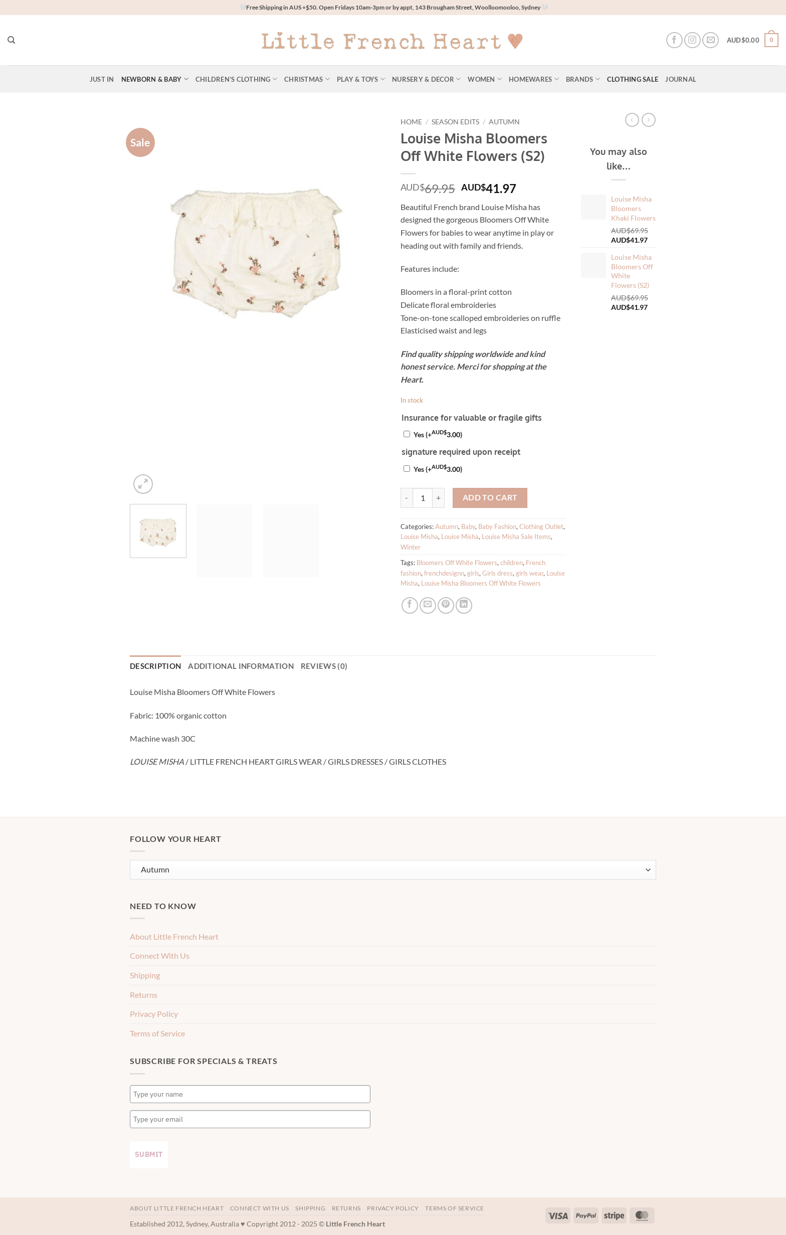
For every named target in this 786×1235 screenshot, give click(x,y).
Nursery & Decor (426, 79)
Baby (468, 526)
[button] (752, 40)
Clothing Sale (632, 79)
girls (473, 573)
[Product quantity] (423, 498)
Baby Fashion (497, 526)
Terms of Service (157, 1031)
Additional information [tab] (227, 665)
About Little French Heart (174, 935)
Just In (102, 79)
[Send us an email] (710, 40)
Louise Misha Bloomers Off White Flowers (481, 583)
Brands (583, 79)
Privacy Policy (154, 1012)
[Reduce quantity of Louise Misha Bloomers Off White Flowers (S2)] (407, 498)
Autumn (504, 122)
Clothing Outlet (541, 526)
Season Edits (455, 122)
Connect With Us (159, 954)
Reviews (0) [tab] (299, 665)
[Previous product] (649, 120)
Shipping (145, 973)
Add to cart (490, 497)
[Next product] (632, 120)
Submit (149, 1152)
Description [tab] (152, 665)
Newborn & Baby (154, 79)
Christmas (307, 79)
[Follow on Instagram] (692, 40)
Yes (438, 434)
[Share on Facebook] (410, 605)
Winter (411, 547)
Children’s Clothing (236, 79)
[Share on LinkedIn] (464, 605)
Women (485, 79)
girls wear (529, 573)
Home (411, 122)
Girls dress (497, 573)
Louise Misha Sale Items (516, 537)
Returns (143, 992)
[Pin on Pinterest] (446, 605)
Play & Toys (361, 79)
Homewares (534, 79)
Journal (680, 79)
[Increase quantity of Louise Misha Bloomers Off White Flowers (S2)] (439, 498)
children (511, 563)
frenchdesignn (444, 573)
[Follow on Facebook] (674, 40)
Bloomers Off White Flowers (457, 563)
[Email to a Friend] (428, 605)
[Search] (11, 40)
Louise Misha (419, 537)
